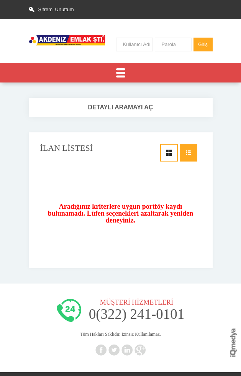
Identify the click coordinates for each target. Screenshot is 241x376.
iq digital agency (233, 342)
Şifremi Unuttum (56, 9)
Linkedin (127, 350)
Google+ (140, 350)
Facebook (101, 350)
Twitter (114, 350)
